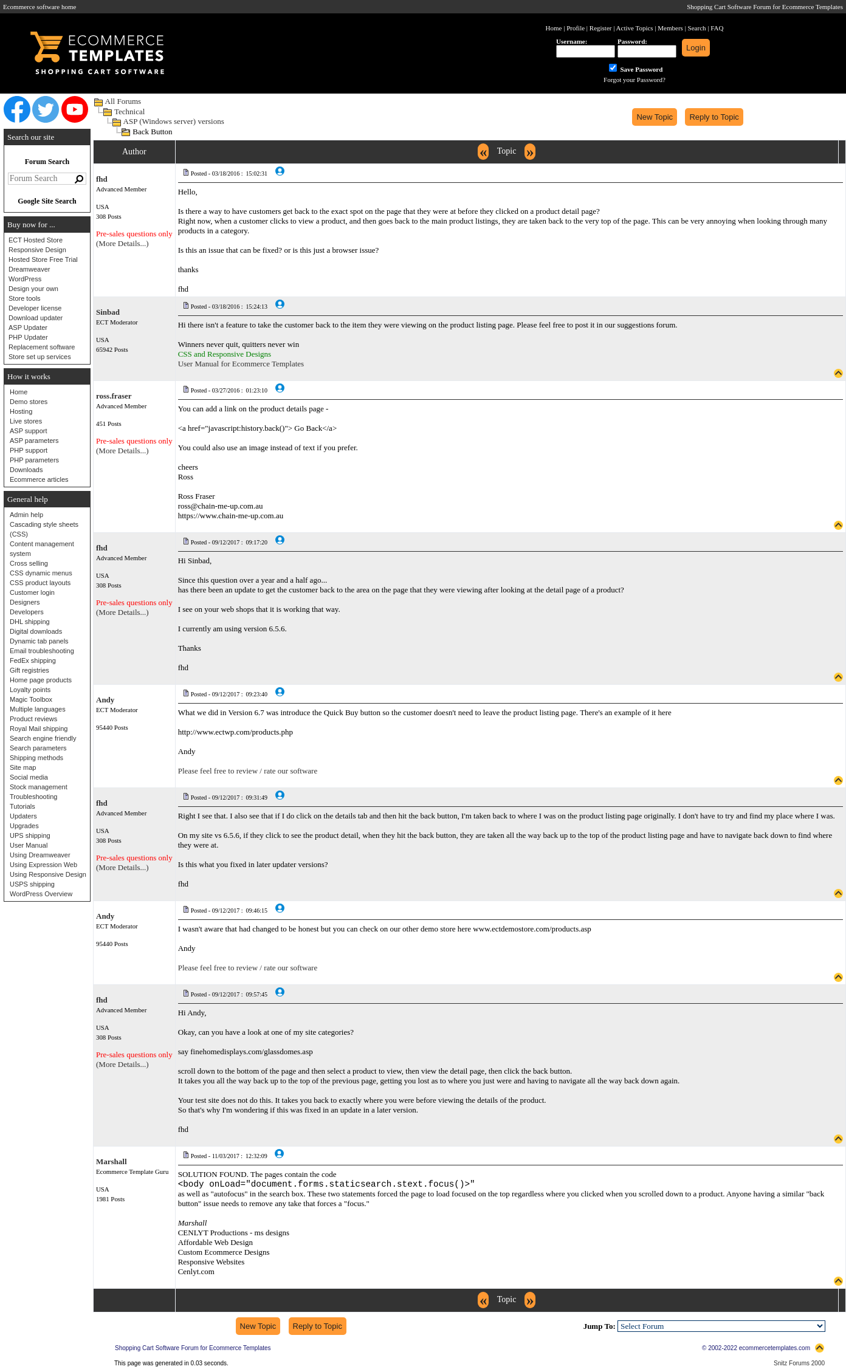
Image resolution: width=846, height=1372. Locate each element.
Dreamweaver (29, 269)
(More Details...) (122, 243)
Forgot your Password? (634, 79)
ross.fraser (114, 395)
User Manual (28, 845)
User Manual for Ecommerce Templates (241, 363)
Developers (27, 612)
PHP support (28, 450)
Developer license (35, 308)
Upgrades (24, 825)
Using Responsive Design (48, 874)
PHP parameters (34, 460)
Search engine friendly (43, 738)
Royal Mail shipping (38, 728)
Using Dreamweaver (40, 855)
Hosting (21, 411)
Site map (23, 767)
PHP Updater (28, 337)
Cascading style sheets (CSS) (44, 529)
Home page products (41, 680)
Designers (25, 602)
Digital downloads (36, 631)
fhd (102, 179)
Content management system (42, 548)
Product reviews (33, 718)
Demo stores (28, 401)
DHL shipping (30, 621)
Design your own (33, 288)
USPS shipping (32, 884)
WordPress (25, 279)
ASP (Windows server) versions (173, 121)
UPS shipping (30, 835)
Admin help (26, 514)
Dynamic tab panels (39, 641)
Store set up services (40, 356)
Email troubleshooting (42, 650)
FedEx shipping (33, 660)
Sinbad (108, 312)
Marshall (111, 1161)
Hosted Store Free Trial (43, 259)
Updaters (23, 816)
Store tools (25, 298)
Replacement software (42, 347)
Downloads (26, 469)
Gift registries (29, 670)
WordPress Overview (41, 893)
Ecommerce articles (39, 479)
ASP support (28, 430)
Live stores (26, 421)
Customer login (32, 592)
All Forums (123, 101)
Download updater (36, 317)
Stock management (38, 787)
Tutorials (22, 806)
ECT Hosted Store (36, 240)
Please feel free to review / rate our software (248, 770)
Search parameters (38, 748)
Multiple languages (38, 709)
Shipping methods (36, 757)
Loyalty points (30, 689)
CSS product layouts (40, 582)
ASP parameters (34, 440)
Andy (105, 699)
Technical (129, 111)
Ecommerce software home (39, 6)
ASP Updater (28, 327)
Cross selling (29, 563)
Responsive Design (37, 249)
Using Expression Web (43, 864)
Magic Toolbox (31, 699)
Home (18, 392)
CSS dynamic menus (41, 573)
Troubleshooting (33, 796)
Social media (29, 777)
